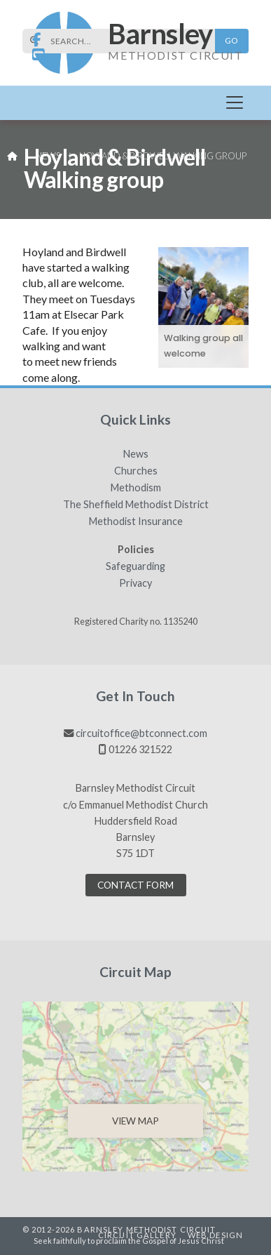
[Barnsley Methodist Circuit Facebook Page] (36, 40)
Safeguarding (135, 566)
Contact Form (135, 885)
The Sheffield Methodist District (136, 504)
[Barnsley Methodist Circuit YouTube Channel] (38, 55)
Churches (136, 471)
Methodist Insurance (136, 521)
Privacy (135, 583)
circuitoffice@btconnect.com (141, 733)
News (48, 155)
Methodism (136, 487)
